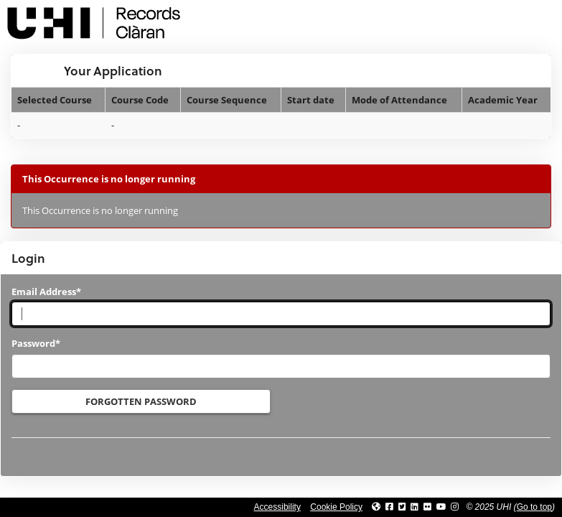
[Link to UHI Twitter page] (402, 507)
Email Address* (46, 291)
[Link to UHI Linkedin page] (414, 507)
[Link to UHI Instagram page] (455, 507)
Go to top (534, 507)
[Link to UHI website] (376, 507)
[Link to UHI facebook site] (389, 507)
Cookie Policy (336, 507)
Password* (35, 343)
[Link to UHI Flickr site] (427, 507)
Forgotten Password (141, 401)
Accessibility (277, 507)
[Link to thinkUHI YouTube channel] (441, 507)
